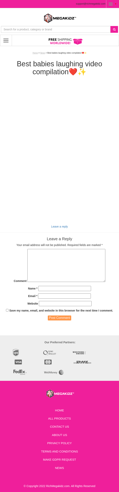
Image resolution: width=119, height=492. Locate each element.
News (42, 53)
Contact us (59, 426)
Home (35, 53)
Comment (20, 281)
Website (32, 303)
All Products (59, 418)
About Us (59, 435)
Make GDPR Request (59, 459)
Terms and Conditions (59, 451)
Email (32, 296)
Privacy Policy (59, 443)
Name (32, 288)
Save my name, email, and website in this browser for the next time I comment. (61, 310)
